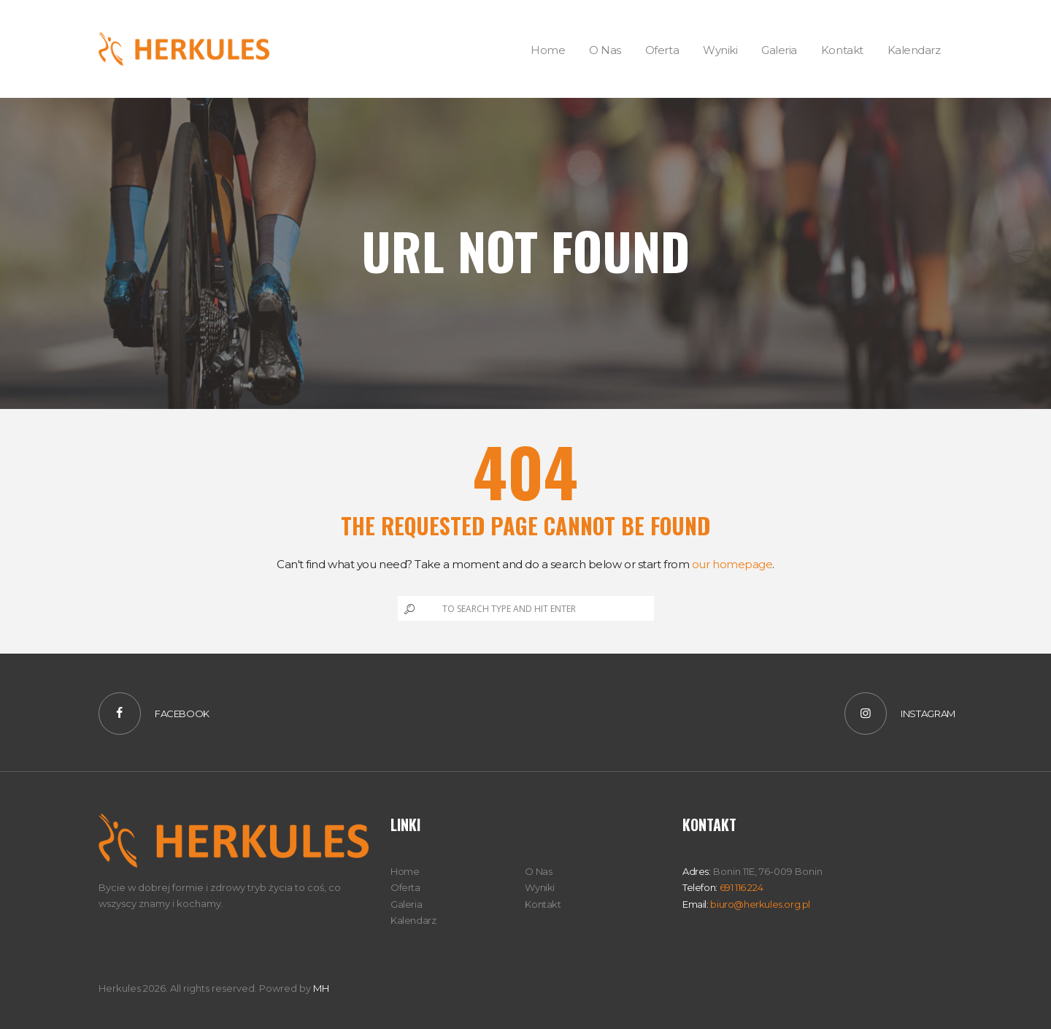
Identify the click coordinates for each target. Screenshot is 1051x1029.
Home (404, 871)
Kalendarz (413, 920)
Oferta (405, 887)
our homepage (732, 564)
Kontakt (543, 904)
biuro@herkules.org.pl (759, 904)
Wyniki (540, 887)
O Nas (538, 871)
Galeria (406, 904)
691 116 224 (740, 887)
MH (320, 988)
